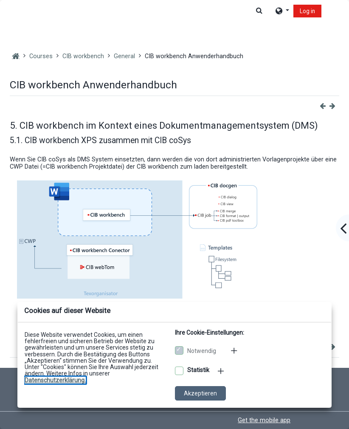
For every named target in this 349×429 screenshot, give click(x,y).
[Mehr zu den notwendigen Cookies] (234, 350)
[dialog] (174, 214)
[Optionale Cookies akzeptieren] (179, 371)
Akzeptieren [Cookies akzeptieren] (200, 393)
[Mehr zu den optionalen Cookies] (221, 370)
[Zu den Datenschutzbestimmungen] (55, 380)
